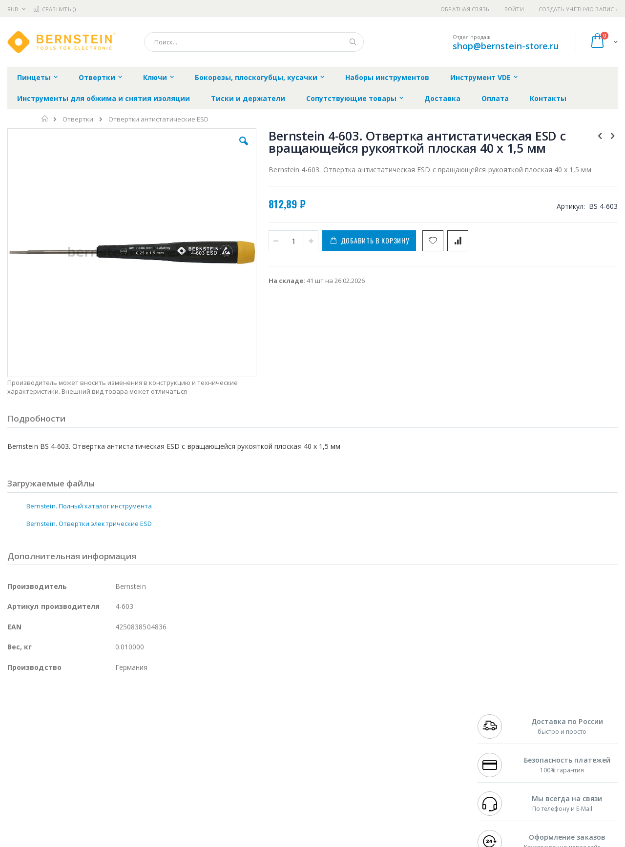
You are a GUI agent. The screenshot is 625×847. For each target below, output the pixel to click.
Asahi (112, 743)
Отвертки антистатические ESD (158, 119)
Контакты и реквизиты (408, 714)
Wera (83, 800)
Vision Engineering (34, 762)
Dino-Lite (84, 762)
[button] (181, 148)
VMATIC (123, 781)
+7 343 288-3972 (499, 733)
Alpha (58, 743)
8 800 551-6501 (501, 743)
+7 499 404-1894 (499, 714)
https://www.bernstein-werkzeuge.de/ (192, 840)
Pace (84, 714)
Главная (45, 118)
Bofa (14, 724)
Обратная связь (465, 9)
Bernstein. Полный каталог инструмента (89, 452)
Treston (18, 781)
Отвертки (77, 119)
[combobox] (254, 42)
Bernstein (21, 800)
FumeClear (46, 724)
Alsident (141, 714)
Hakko (16, 714)
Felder (86, 743)
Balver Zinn (24, 743)
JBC (62, 714)
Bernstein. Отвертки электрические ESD (89, 470)
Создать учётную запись (578, 9)
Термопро (116, 724)
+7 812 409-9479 (499, 724)
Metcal (81, 724)
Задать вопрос (239, 781)
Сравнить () (54, 9)
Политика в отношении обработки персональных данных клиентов (270, 757)
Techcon (90, 781)
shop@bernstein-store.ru (506, 46)
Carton (116, 762)
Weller (110, 714)
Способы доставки (401, 733)
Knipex (55, 800)
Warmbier (54, 781)
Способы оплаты (398, 752)
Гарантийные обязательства (261, 714)
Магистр (154, 724)
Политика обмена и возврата (262, 733)
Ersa (42, 714)
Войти (514, 9)
